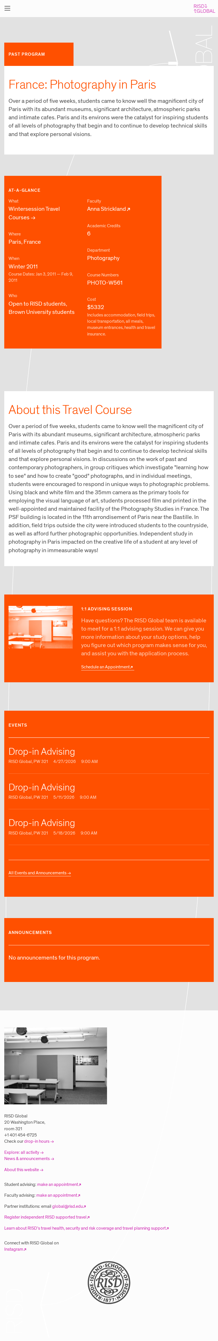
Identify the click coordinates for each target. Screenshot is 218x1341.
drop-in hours (36, 1141)
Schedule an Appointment (105, 667)
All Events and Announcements (37, 873)
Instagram (13, 1249)
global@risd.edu (67, 1206)
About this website (21, 1170)
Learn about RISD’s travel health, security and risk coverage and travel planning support (85, 1228)
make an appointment (57, 1184)
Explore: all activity (21, 1152)
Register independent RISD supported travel (45, 1217)
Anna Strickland (106, 209)
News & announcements (27, 1158)
